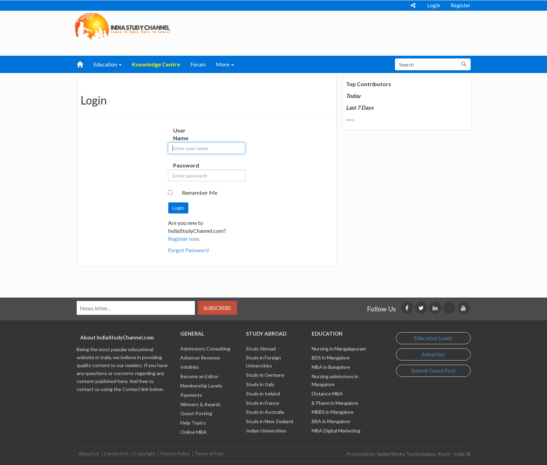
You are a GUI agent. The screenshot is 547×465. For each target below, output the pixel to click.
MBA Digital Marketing (336, 431)
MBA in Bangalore (331, 367)
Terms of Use (209, 453)
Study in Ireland (263, 393)
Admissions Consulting (205, 349)
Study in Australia (265, 412)
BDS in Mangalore (331, 358)
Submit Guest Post (433, 370)
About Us (88, 453)
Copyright (144, 453)
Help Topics (193, 423)
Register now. (184, 238)
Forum (198, 64)
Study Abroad (261, 349)
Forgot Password (188, 250)
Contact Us (116, 453)
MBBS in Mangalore (332, 412)
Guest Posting (196, 413)
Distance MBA (327, 393)
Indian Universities (266, 431)
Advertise (433, 354)
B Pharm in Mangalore (335, 403)
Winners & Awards (200, 404)
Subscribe (217, 308)
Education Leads (433, 338)
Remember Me (199, 192)
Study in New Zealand (269, 421)
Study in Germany (265, 375)
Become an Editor (199, 376)
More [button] (225, 64)
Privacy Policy (175, 453)
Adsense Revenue (200, 358)
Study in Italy (260, 384)
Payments (191, 395)
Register (461, 5)
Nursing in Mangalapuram (339, 349)
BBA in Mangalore (331, 421)
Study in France (262, 403)
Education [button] (107, 64)
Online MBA (193, 432)
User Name (180, 134)
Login (433, 5)
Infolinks (189, 367)
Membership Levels (201, 386)
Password (180, 165)
